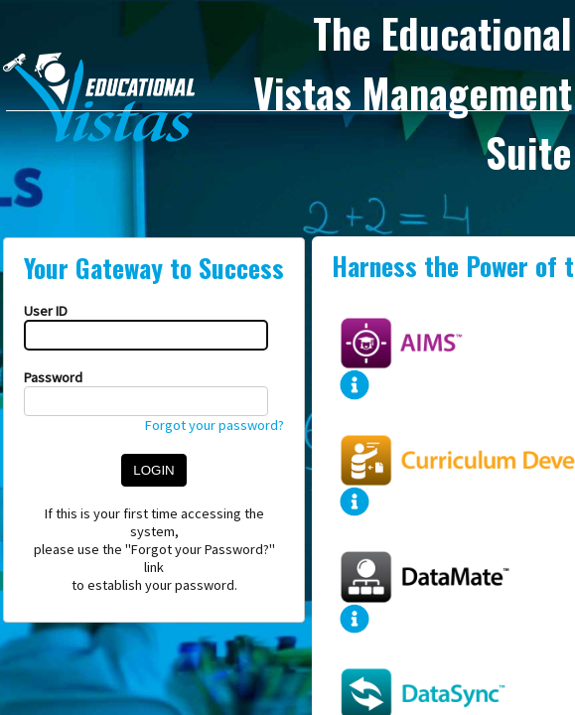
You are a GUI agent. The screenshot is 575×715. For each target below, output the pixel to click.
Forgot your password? (214, 425)
